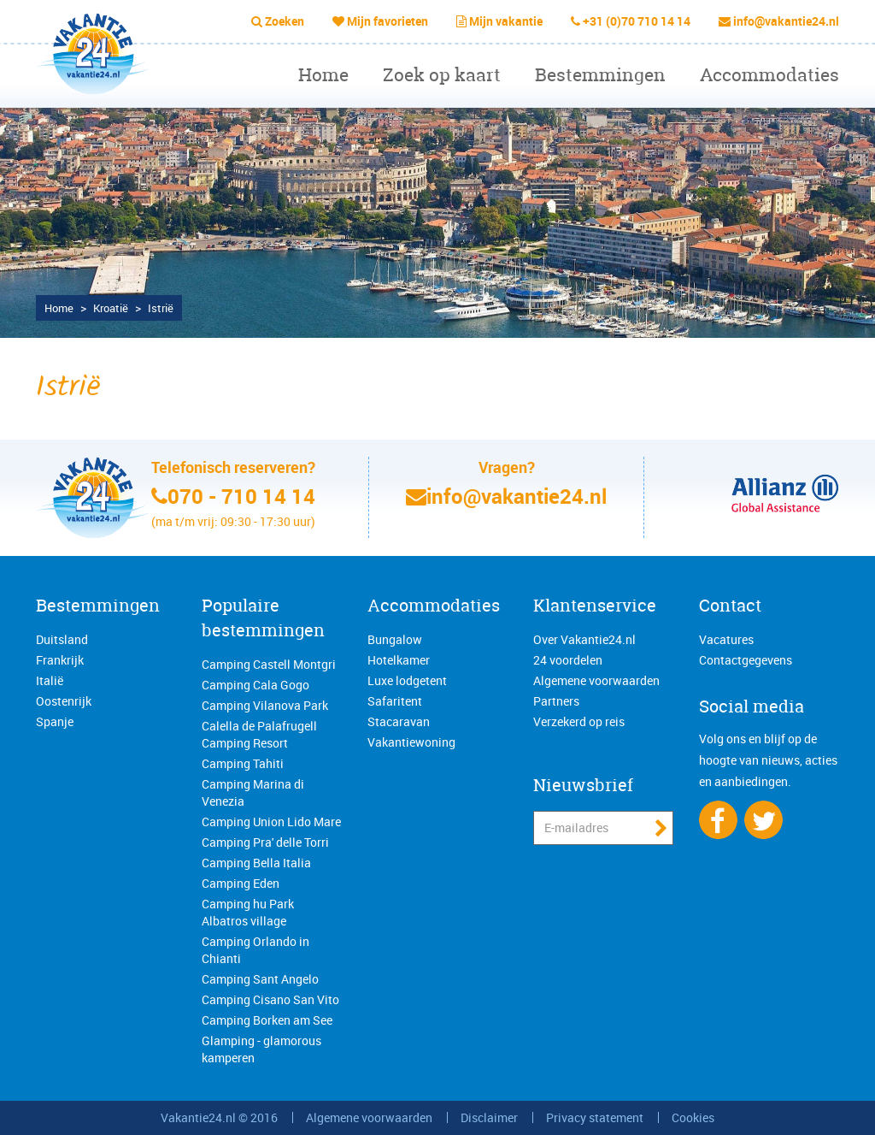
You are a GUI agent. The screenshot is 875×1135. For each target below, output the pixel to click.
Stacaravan (398, 721)
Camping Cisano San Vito (270, 999)
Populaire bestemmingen (263, 617)
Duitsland (62, 639)
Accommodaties (769, 74)
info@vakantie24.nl (786, 21)
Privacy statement (594, 1117)
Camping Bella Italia (256, 862)
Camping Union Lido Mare (271, 821)
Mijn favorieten (387, 21)
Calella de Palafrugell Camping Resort (259, 734)
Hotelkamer (398, 660)
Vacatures (726, 639)
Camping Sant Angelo (260, 979)
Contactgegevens (745, 660)
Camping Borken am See (267, 1020)
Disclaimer (489, 1117)
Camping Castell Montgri (269, 664)
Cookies (693, 1117)
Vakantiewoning (411, 742)
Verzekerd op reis (579, 721)
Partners (556, 701)
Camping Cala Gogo (255, 685)
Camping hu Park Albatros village (248, 912)
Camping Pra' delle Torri (265, 842)
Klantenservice (594, 605)
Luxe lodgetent (407, 680)
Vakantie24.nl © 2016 (219, 1117)
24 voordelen (567, 660)
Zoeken (284, 21)
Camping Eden (240, 883)
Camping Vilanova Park (265, 705)
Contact (730, 605)
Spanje (54, 721)
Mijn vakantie (506, 21)
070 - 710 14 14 (241, 496)
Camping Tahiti (243, 763)
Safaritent (394, 701)
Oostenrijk (63, 701)
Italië (49, 680)
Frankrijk (60, 660)
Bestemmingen (600, 74)
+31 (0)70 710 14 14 (636, 21)
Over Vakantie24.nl (584, 639)
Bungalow (394, 639)
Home (323, 74)
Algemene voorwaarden (596, 680)
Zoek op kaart (442, 74)
